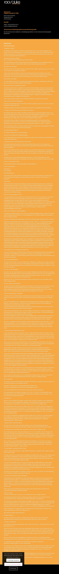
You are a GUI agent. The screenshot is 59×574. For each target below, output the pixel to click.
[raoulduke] (15, 3)
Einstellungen (13, 568)
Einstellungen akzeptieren (12, 560)
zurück (53, 10)
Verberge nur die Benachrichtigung (13, 564)
